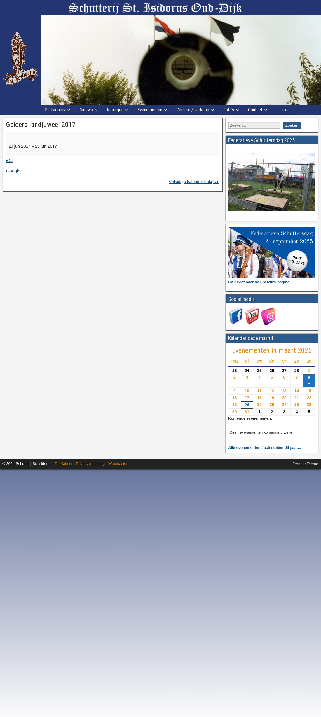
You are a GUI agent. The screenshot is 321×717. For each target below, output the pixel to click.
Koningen (115, 110)
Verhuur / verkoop (192, 110)
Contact (255, 110)
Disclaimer (64, 463)
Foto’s (228, 110)
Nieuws (86, 110)
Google (13, 170)
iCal (9, 160)
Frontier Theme (305, 464)
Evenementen (149, 110)
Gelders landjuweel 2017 (41, 125)
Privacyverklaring (90, 463)
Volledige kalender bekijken (194, 181)
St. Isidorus (55, 110)
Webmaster (118, 463)
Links (284, 110)
